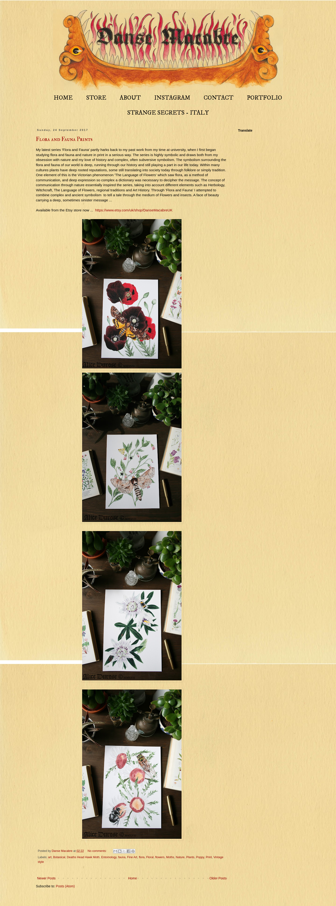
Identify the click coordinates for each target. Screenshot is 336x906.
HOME (63, 98)
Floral (150, 857)
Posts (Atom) (65, 886)
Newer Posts (46, 878)
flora (142, 857)
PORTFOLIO (264, 98)
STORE (96, 98)
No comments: (98, 851)
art (50, 857)
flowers (159, 857)
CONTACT (218, 98)
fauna (122, 857)
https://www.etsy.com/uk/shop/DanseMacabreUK (134, 210)
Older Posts (218, 878)
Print (209, 857)
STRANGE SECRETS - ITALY (168, 113)
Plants (190, 857)
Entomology (109, 857)
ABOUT (130, 98)
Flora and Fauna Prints (64, 139)
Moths (170, 857)
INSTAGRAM (172, 98)
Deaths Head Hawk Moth (83, 857)
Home (132, 878)
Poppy (200, 857)
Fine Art (132, 857)
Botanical (59, 857)
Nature (180, 857)
